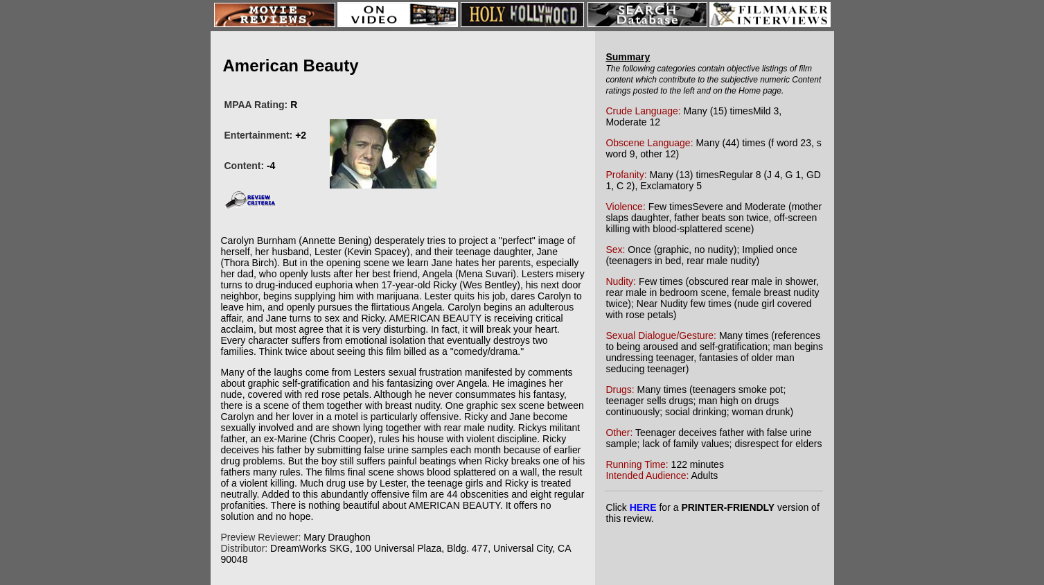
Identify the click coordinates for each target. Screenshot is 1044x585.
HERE (643, 507)
